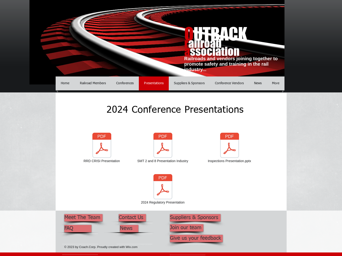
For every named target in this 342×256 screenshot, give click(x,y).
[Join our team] (186, 228)
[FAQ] (77, 228)
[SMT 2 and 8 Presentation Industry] (162, 148)
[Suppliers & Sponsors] (195, 217)
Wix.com (132, 247)
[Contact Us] (132, 217)
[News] (129, 228)
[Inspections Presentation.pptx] (229, 148)
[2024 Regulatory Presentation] (162, 189)
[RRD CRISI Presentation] (101, 148)
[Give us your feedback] (196, 238)
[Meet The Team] (83, 217)
